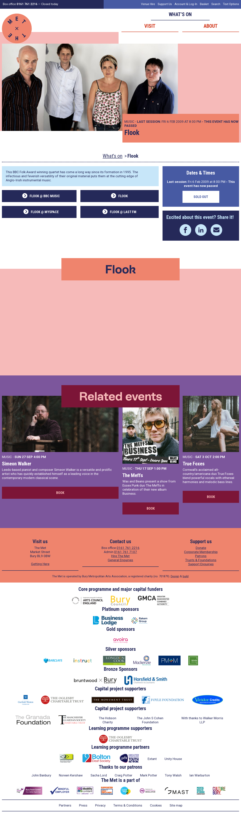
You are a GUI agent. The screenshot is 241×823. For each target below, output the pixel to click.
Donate (201, 548)
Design (175, 576)
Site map (176, 805)
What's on (112, 156)
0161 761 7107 (125, 552)
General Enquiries (120, 560)
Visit (149, 26)
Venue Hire (148, 4)
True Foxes (194, 464)
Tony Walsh (173, 775)
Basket (204, 4)
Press (83, 805)
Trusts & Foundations (200, 560)
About (211, 26)
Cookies (156, 805)
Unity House (173, 759)
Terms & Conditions (127, 805)
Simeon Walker (16, 464)
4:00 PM (40, 457)
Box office (20, 4)
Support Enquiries (201, 564)
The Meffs (132, 475)
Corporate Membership (201, 552)
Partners (65, 805)
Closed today (49, 4)
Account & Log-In (186, 4)
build (185, 576)
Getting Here (40, 564)
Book (60, 493)
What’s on (180, 14)
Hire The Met (120, 556)
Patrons (201, 556)
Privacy (100, 805)
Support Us (165, 4)
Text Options (231, 4)
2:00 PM (219, 457)
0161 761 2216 (128, 548)
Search (215, 4)
